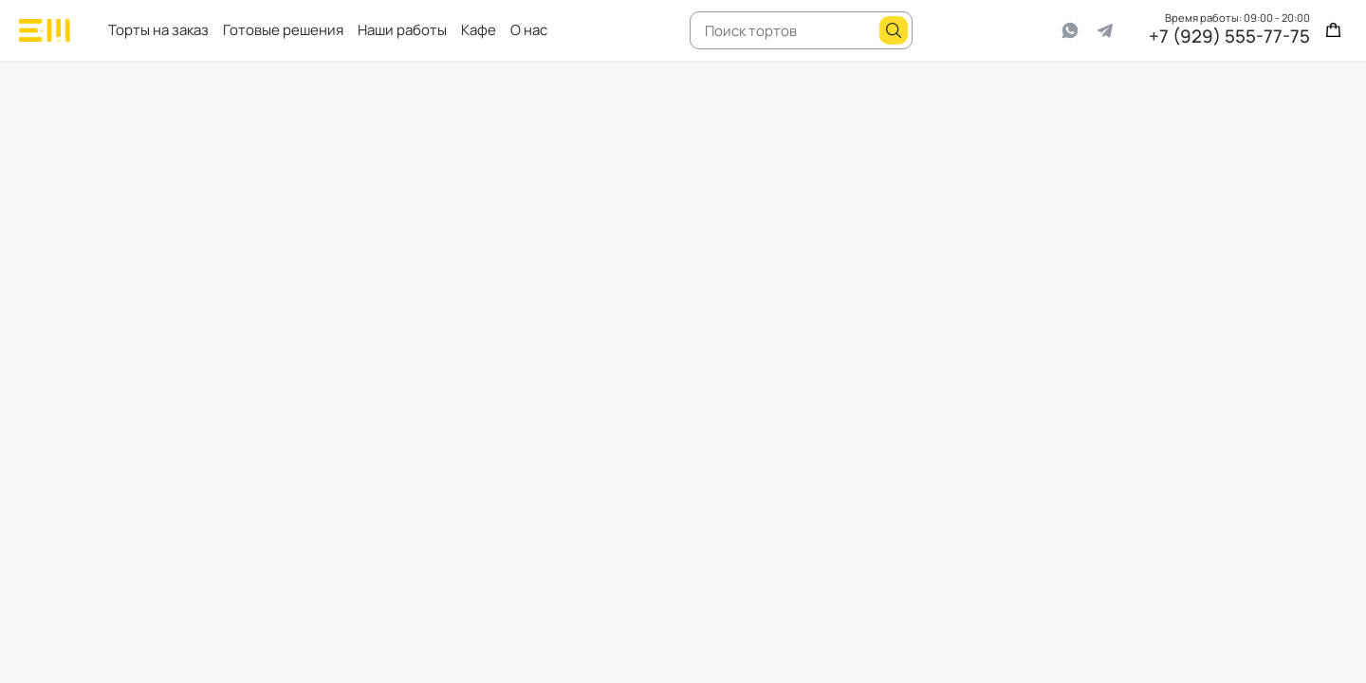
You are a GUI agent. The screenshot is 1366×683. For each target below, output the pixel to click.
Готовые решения (283, 30)
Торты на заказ (158, 30)
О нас (528, 30)
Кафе (478, 30)
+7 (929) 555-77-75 (1229, 38)
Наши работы (402, 30)
